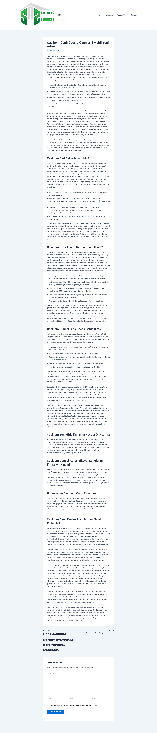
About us (111, 15)
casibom (80, 313)
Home (103, 15)
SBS (59, 15)
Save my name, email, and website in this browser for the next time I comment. (74, 710)
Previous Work (123, 15)
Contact (134, 15)
